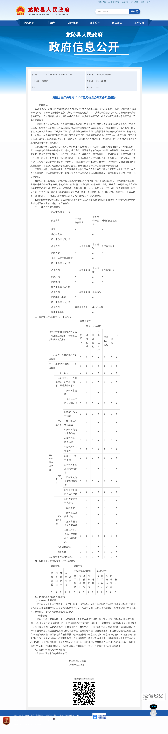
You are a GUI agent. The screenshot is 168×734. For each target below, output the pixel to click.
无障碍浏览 (102, 2)
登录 (148, 2)
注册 (142, 2)
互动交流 (139, 22)
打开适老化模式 (113, 2)
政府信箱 (125, 2)
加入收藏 (134, 2)
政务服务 (117, 22)
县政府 (51, 22)
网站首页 (29, 22)
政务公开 (95, 22)
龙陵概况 (73, 22)
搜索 (135, 11)
